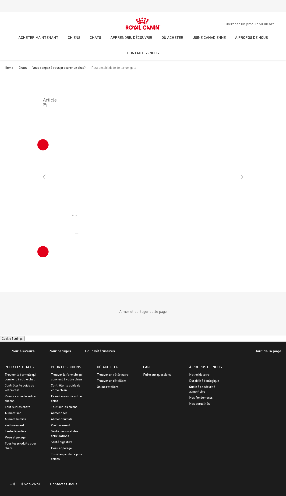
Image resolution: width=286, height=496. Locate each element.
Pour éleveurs (20, 351)
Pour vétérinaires (97, 351)
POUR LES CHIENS (66, 367)
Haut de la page (263, 351)
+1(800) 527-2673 (22, 483)
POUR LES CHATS (19, 367)
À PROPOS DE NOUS (205, 367)
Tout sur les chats (17, 407)
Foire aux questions (157, 374)
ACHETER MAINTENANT (38, 37)
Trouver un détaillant (112, 381)
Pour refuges (57, 351)
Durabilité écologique (204, 381)
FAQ (146, 367)
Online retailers (108, 387)
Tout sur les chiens (64, 407)
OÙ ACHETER (108, 367)
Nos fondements (201, 397)
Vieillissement (14, 425)
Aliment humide (15, 419)
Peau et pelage (15, 437)
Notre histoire (199, 374)
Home (9, 67)
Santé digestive (15, 431)
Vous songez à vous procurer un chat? (59, 67)
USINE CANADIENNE (209, 37)
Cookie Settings (12, 338)
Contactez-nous (61, 483)
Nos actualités (199, 403)
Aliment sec (13, 413)
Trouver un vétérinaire (112, 374)
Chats (23, 67)
